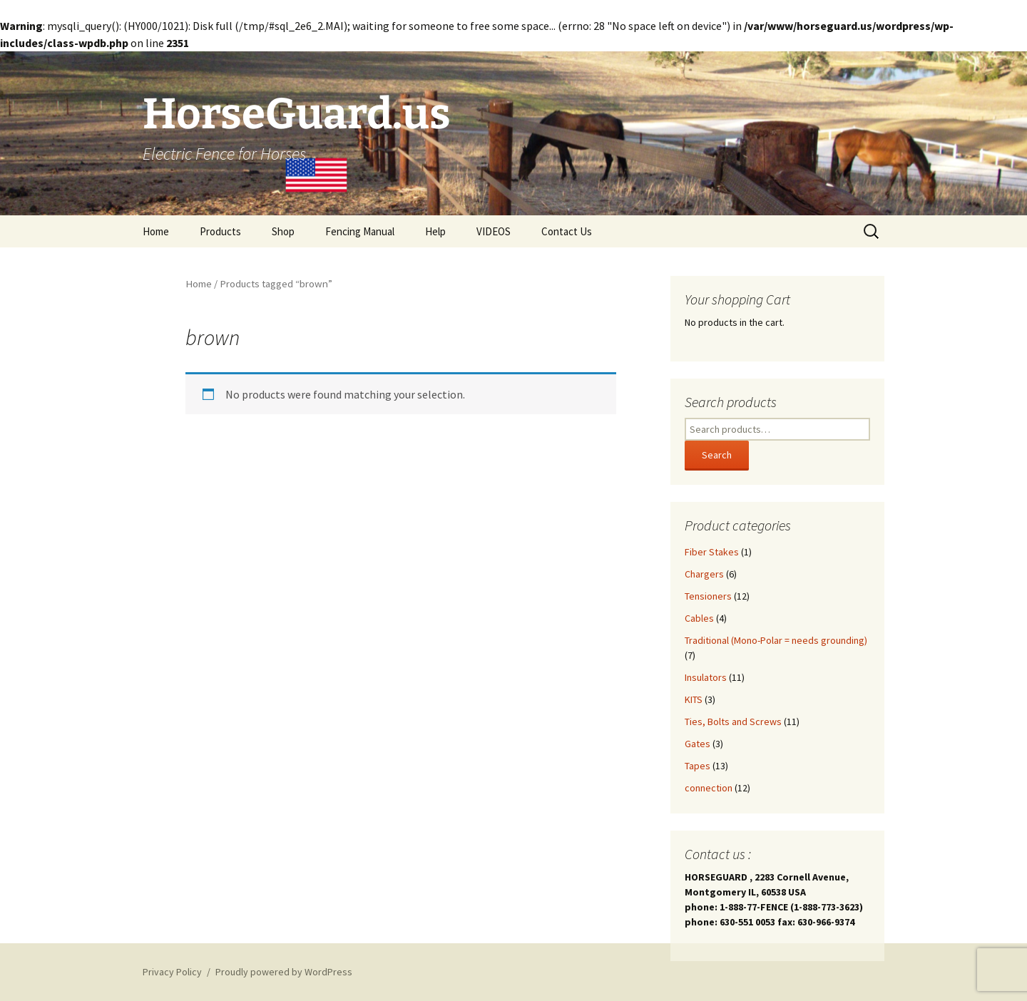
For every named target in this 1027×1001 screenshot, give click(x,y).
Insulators (706, 677)
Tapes (697, 765)
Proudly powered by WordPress (283, 971)
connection (708, 787)
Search (717, 454)
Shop (283, 231)
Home (156, 231)
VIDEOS (493, 231)
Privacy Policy (172, 971)
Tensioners (708, 596)
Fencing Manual (359, 231)
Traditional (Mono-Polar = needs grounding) (776, 640)
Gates (697, 743)
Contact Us (566, 231)
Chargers (704, 574)
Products (220, 231)
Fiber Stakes (712, 551)
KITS (693, 699)
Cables (699, 618)
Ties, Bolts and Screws (733, 721)
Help (435, 231)
